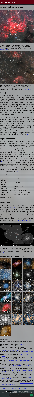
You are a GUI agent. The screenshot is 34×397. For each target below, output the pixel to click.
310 (31, 134)
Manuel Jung (3, 50)
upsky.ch (22, 344)
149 (1, 252)
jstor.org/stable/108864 (9, 384)
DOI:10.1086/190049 (17, 370)
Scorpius (12, 207)
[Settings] (30, 388)
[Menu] (31, 2)
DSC (4, 388)
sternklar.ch (12, 343)
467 (32, 108)
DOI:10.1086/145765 (16, 366)
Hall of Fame (16, 388)
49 (1, 162)
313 (16, 113)
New (8, 388)
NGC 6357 (17, 175)
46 (32, 89)
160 (3, 252)
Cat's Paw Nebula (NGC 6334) (23, 221)
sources (21, 391)
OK (31, 394)
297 (17, 171)
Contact (24, 388)
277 (11, 197)
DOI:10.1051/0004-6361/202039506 (11, 350)
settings (28, 394)
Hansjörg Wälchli (27, 89)
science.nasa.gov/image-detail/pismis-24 (19, 360)
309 (28, 134)
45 (7, 49)
